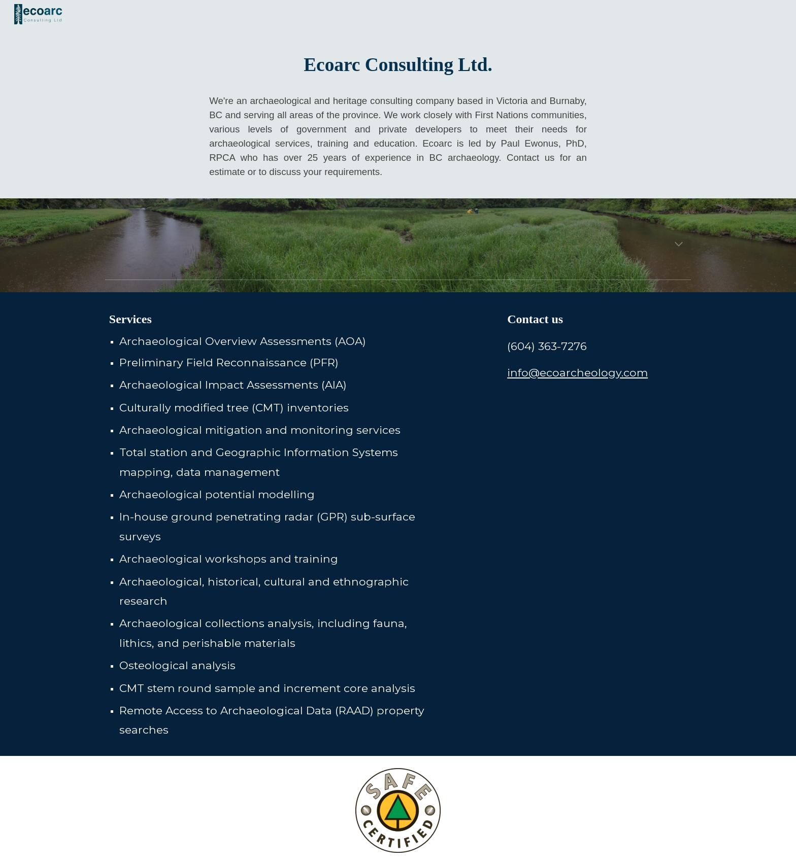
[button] (679, 245)
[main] (398, 64)
